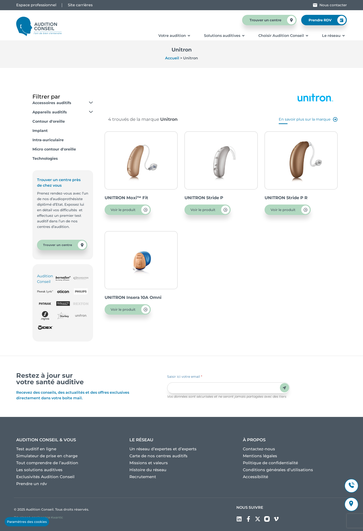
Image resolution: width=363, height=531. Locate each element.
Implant (40, 130)
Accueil (172, 58)
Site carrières (80, 5)
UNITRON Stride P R (286, 197)
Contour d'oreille (48, 121)
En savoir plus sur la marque (308, 119)
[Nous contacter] (315, 5)
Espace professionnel (36, 5)
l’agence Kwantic (50, 517)
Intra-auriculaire (48, 140)
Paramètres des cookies (27, 522)
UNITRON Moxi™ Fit (126, 197)
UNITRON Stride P (204, 197)
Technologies (45, 158)
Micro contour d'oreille (54, 149)
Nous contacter (333, 5)
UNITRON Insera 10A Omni (133, 297)
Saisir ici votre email (184, 376)
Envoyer (284, 388)
